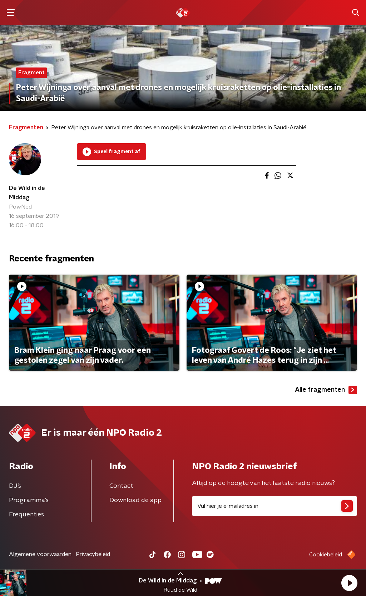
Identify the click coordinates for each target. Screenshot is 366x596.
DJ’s (15, 486)
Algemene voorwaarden (40, 554)
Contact (121, 486)
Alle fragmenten (326, 390)
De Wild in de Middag (27, 192)
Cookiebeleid (325, 554)
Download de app (135, 500)
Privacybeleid (93, 554)
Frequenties (26, 514)
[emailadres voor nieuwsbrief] (274, 506)
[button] (349, 582)
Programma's (29, 500)
